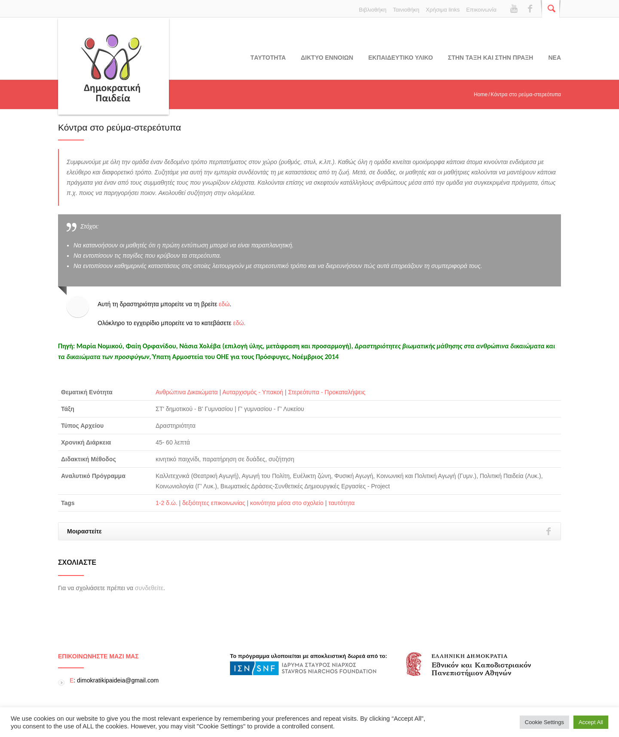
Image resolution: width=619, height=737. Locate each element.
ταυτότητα (341, 502)
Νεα (554, 57)
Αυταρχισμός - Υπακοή (252, 392)
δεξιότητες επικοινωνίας (213, 502)
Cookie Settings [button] (544, 722)
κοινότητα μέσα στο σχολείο (287, 502)
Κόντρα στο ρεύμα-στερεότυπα (119, 127)
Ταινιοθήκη (406, 9)
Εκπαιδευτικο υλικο (400, 57)
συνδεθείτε (149, 588)
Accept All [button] (591, 722)
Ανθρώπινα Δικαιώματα (187, 392)
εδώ (224, 304)
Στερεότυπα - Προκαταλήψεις (326, 392)
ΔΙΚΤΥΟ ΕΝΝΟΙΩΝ (327, 57)
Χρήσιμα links (443, 9)
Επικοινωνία (481, 9)
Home (480, 94)
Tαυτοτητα (268, 57)
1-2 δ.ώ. (167, 502)
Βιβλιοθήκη (372, 9)
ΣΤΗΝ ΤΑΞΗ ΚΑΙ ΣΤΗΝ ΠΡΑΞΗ (490, 57)
